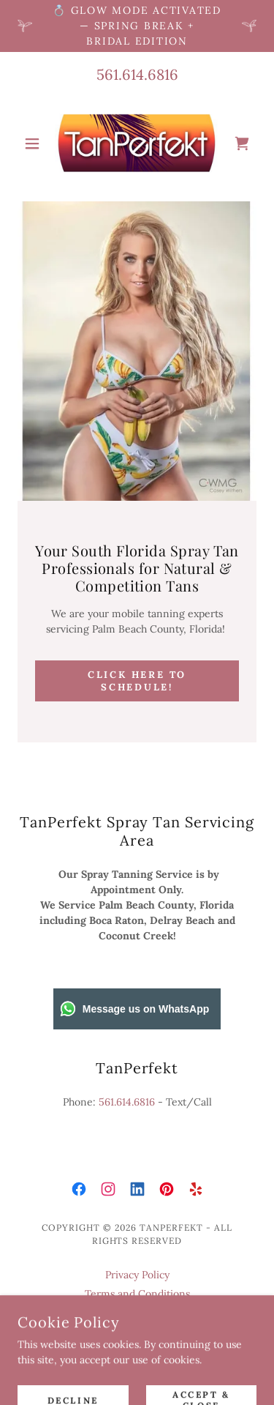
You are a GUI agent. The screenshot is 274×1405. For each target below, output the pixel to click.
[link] (136, 143)
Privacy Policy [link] (137, 1274)
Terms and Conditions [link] (137, 1293)
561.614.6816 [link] (137, 74)
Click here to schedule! (137, 680)
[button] (35, 143)
